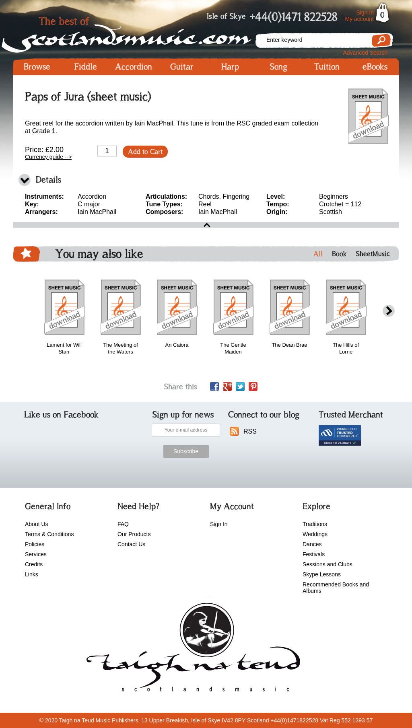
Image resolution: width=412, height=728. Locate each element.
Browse (37, 67)
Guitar (182, 67)
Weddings (315, 534)
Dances (312, 544)
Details (48, 179)
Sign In (365, 12)
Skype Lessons (322, 574)
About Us (36, 524)
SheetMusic (373, 253)
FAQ (123, 524)
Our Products (133, 534)
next (389, 311)
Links (31, 574)
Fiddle (85, 67)
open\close (206, 225)
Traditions (315, 524)
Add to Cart (145, 151)
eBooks (375, 67)
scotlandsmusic (191, 650)
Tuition (327, 67)
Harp (230, 67)
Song (278, 67)
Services (36, 554)
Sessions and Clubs (327, 564)
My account (359, 19)
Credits (34, 564)
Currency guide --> (48, 157)
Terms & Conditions (49, 534)
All (318, 253)
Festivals (314, 554)
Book (339, 253)
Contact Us (131, 544)
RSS (250, 431)
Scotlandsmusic (133, 32)
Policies (34, 544)
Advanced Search (365, 52)
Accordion (133, 67)
